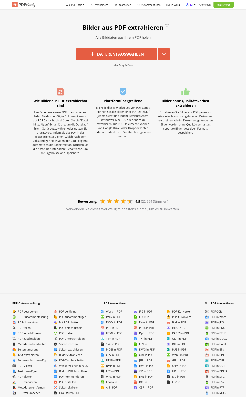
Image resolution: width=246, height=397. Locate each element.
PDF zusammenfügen (149, 4)
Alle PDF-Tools (74, 4)
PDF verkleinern (99, 4)
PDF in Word (173, 4)
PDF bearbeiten (122, 4)
